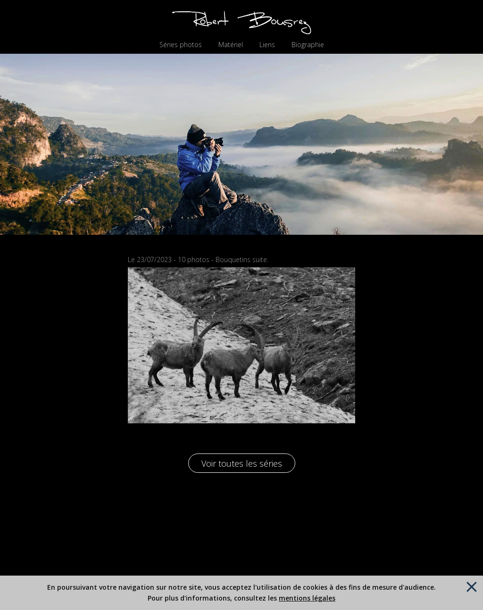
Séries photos (180, 44)
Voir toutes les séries (241, 463)
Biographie (307, 44)
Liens (267, 44)
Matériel (230, 44)
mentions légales (307, 598)
